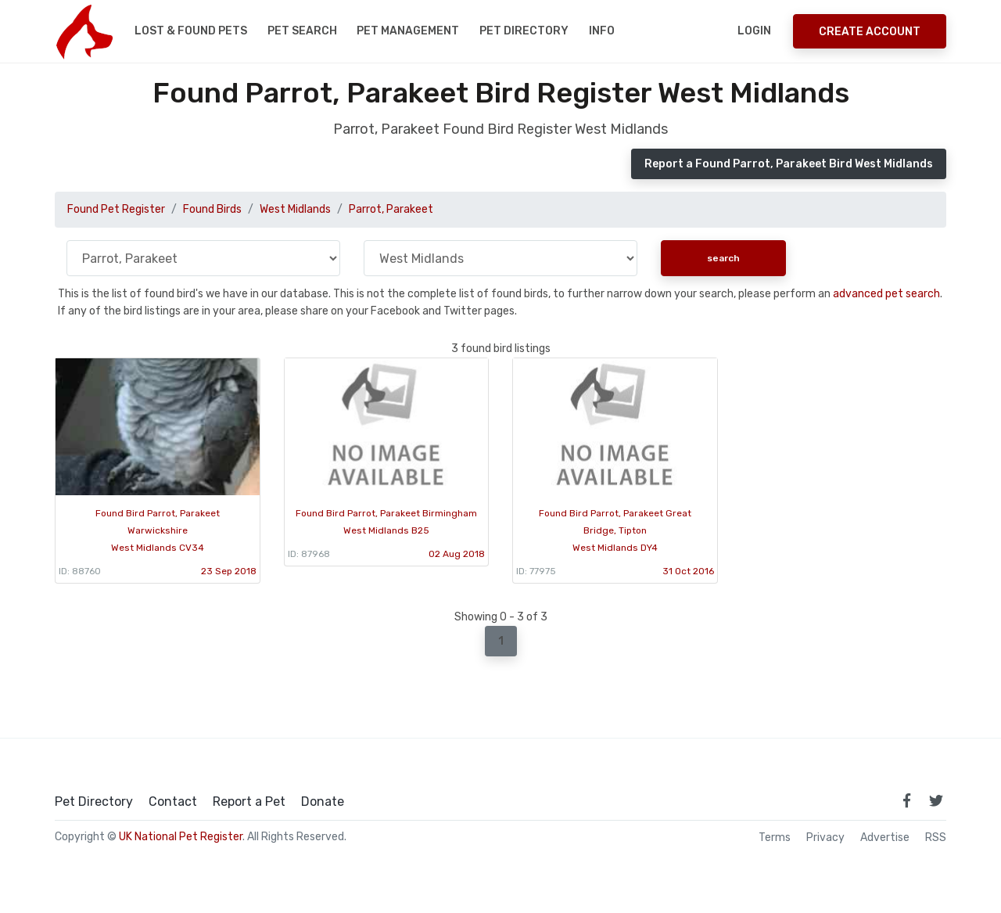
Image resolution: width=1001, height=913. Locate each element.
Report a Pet (249, 802)
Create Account (869, 31)
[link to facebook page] (906, 800)
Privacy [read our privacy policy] (825, 838)
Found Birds (212, 209)
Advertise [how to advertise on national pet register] (885, 838)
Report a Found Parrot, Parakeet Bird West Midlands (788, 164)
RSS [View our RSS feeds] (935, 838)
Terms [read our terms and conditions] (775, 838)
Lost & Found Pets (191, 31)
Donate (322, 802)
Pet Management (408, 31)
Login (754, 31)
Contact (173, 802)
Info (602, 31)
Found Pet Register (116, 209)
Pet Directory (524, 31)
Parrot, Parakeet (391, 209)
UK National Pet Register (180, 836)
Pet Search (302, 31)
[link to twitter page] (936, 800)
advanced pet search (886, 293)
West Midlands (295, 209)
